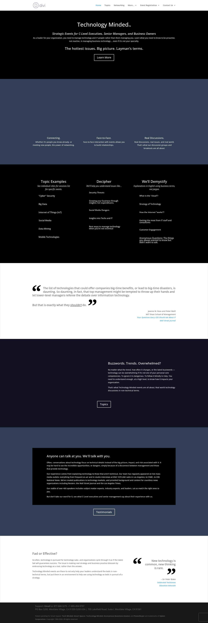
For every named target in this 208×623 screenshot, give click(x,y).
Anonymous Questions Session (117, 616)
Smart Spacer (79, 616)
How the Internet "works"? (151, 212)
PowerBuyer (139, 616)
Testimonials (104, 512)
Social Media (45, 220)
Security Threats (96, 192)
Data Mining (45, 228)
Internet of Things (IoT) (50, 212)
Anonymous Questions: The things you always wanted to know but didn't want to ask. (156, 240)
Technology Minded (94, 616)
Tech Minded (67, 616)
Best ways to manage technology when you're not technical (104, 227)
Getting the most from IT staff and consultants (155, 221)
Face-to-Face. (104, 138)
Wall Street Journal (168, 320)
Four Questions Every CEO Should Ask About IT (156, 317)
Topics (107, 5)
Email (47, 606)
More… (131, 5)
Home (98, 5)
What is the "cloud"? (148, 195)
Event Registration (148, 5)
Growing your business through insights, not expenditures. (103, 201)
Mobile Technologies (49, 236)
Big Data (43, 204)
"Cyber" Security (47, 195)
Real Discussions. (154, 138)
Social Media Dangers (99, 210)
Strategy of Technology (150, 204)
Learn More (104, 57)
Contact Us (168, 5)
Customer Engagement (150, 229)
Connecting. (53, 138)
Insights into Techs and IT (100, 218)
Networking (119, 5)
